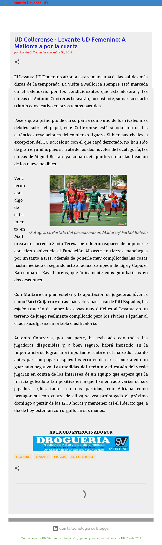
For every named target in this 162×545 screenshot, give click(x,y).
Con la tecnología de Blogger (81, 528)
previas (60, 456)
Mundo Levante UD (31, 3)
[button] (17, 62)
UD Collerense (82, 456)
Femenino (23, 456)
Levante (42, 456)
